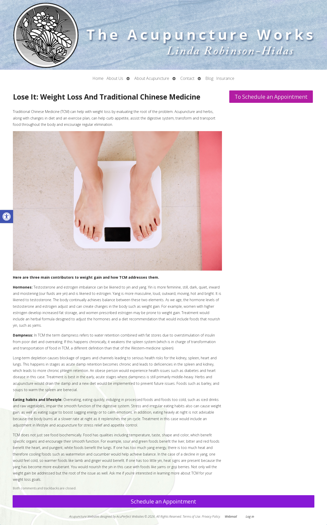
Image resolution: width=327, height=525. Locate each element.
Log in (250, 516)
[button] (6, 216)
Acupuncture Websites (84, 516)
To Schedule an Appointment (271, 96)
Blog (209, 78)
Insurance (225, 78)
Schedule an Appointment (163, 501)
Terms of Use (191, 516)
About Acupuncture (151, 78)
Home (98, 78)
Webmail (231, 516)
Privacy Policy (211, 516)
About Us (115, 78)
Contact (187, 78)
